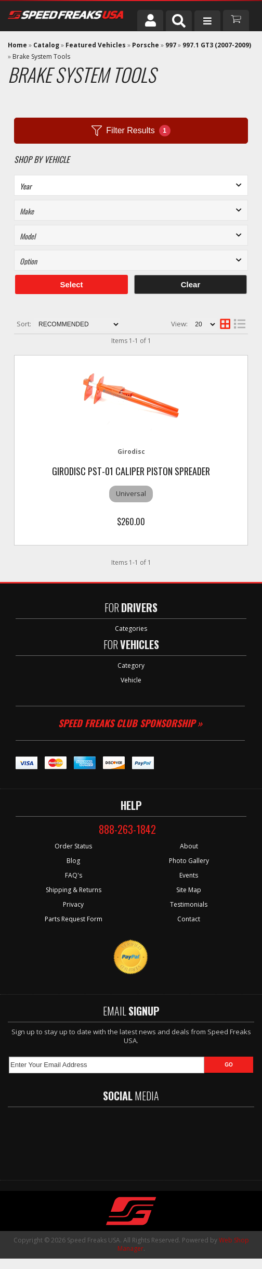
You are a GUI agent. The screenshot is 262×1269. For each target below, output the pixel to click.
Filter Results (130, 130)
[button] (179, 20)
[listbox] (131, 185)
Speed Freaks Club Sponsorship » (130, 723)
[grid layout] (225, 324)
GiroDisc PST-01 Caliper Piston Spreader (131, 471)
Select (71, 284)
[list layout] (239, 324)
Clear (191, 284)
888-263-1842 (127, 829)
